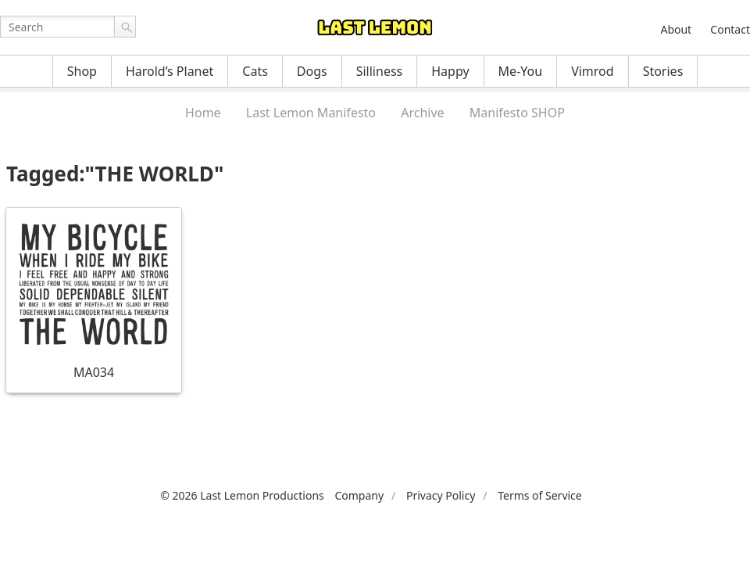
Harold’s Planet (169, 71)
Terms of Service (540, 495)
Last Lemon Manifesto (311, 112)
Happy (450, 71)
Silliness (379, 71)
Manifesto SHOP (517, 112)
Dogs (312, 71)
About (675, 29)
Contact (730, 29)
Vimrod (592, 71)
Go (125, 27)
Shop (82, 71)
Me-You (520, 71)
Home (203, 112)
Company (359, 495)
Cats (255, 71)
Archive (422, 112)
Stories (663, 71)
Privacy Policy (440, 495)
